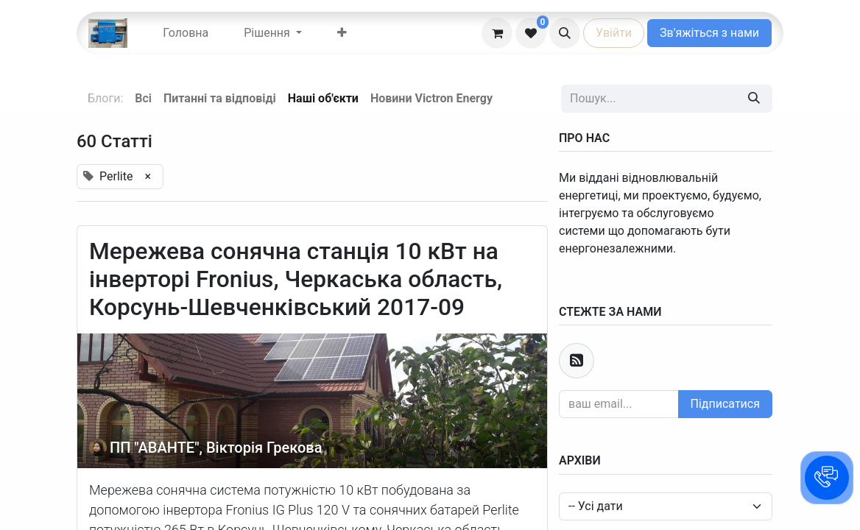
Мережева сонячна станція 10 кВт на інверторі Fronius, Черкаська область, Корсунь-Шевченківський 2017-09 (295, 279)
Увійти (614, 33)
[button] (564, 33)
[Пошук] (754, 99)
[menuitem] (185, 33)
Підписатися (725, 404)
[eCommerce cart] (497, 33)
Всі (143, 98)
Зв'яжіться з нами (709, 33)
